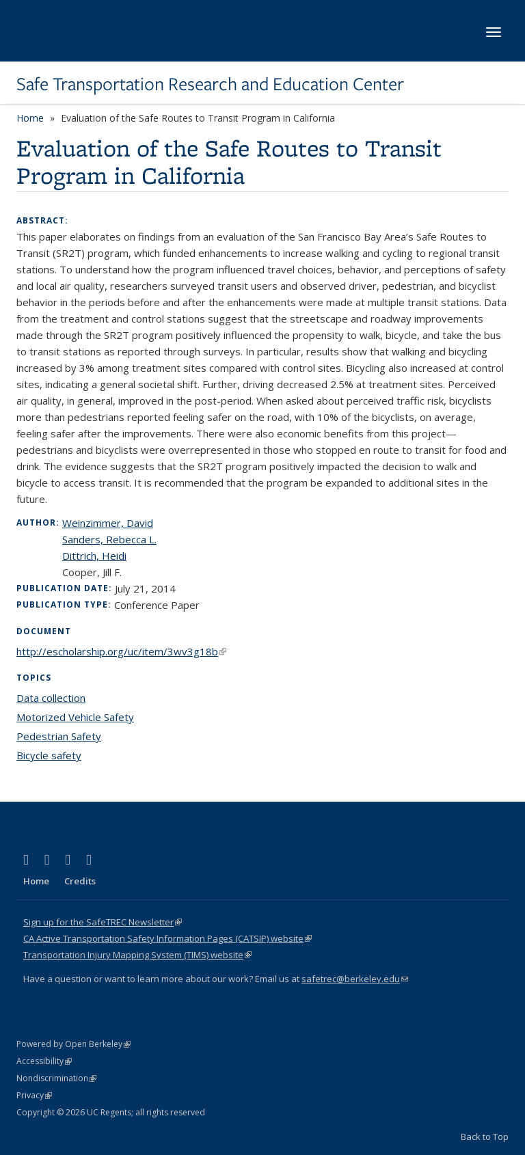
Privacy (34, 1095)
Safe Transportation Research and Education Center (210, 84)
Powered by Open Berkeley (73, 1044)
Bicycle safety (48, 755)
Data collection (50, 698)
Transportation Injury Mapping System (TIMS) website (137, 955)
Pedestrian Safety (58, 736)
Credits (80, 881)
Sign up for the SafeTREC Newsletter (102, 922)
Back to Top (485, 1136)
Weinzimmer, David (107, 523)
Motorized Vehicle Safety (75, 717)
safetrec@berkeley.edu (354, 979)
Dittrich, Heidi (94, 555)
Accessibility (44, 1061)
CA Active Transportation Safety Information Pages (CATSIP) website (167, 938)
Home (30, 117)
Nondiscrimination (56, 1078)
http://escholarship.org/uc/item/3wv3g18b (121, 651)
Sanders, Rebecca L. (109, 539)
